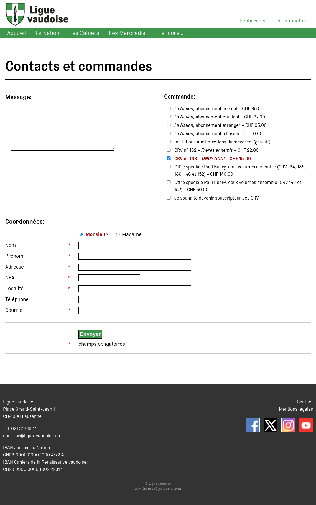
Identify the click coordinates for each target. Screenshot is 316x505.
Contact (305, 401)
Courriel (14, 310)
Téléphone (17, 299)
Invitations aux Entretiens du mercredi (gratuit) (222, 141)
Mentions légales (296, 409)
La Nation (47, 33)
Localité (14, 288)
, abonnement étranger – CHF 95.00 (220, 125)
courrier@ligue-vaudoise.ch (31, 435)
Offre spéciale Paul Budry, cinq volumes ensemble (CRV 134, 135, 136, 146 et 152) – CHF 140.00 (240, 170)
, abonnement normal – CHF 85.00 (218, 108)
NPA (9, 278)
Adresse (14, 267)
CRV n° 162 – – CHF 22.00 (216, 150)
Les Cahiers (84, 33)
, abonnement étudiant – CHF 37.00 (219, 116)
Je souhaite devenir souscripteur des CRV (216, 197)
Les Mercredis (127, 33)
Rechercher (252, 21)
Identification (292, 21)
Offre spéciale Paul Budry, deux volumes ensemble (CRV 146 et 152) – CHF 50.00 (237, 186)
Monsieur (97, 234)
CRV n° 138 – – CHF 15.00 (212, 158)
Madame (132, 234)
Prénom (14, 256)
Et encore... (169, 33)
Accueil (16, 33)
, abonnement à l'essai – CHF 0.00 (218, 133)
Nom (10, 245)
